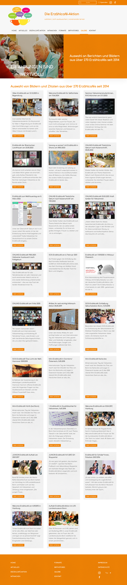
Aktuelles (23, 30)
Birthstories (73, 30)
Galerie (84, 30)
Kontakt (92, 30)
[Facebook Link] (115, 2)
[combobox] (87, 2)
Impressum (102, 563)
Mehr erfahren (18, 135)
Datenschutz (104, 567)
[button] (110, 573)
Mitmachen (52, 30)
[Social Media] (99, 573)
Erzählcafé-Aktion (37, 30)
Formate (62, 30)
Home (14, 30)
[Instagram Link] (110, 2)
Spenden (103, 2)
